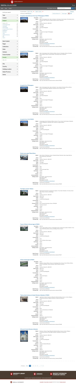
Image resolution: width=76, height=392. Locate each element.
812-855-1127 (52, 43)
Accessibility (42, 382)
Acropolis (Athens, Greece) (8, 29)
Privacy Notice (46, 382)
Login (73, 5)
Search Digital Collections (51, 8)
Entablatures (5, 30)
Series (4, 75)
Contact (10, 8)
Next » (30, 13)
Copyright (50, 382)
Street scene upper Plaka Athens (28, 153)
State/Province (7, 72)
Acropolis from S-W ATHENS (27, 119)
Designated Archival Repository (36, 378)
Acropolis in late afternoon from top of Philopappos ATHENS (34, 16)
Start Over (72, 11)
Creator (5, 18)
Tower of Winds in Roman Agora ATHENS (29, 224)
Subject (5, 21)
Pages (4, 44)
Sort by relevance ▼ (56, 13)
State (4, 49)
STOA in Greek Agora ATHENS (27, 260)
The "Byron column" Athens (26, 189)
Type (4, 15)
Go (73, 8)
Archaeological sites (6, 24)
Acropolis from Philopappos (26, 51)
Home (2, 8)
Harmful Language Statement (46, 378)
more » (4, 37)
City (4, 64)
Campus (5, 52)
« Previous (23, 366)
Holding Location (7, 69)
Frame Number (6, 55)
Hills (3, 36)
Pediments (4, 32)
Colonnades (5, 26)
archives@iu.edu (46, 43)
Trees (4, 33)
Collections (5, 46)
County (4, 57)
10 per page (64, 13)
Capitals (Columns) (6, 35)
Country (5, 66)
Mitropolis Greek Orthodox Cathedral (29, 329)
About (6, 8)
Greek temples (5, 27)
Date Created (6, 41)
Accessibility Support (28, 378)
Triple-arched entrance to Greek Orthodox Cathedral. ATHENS (34, 295)
